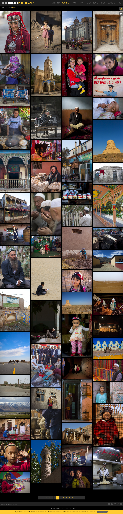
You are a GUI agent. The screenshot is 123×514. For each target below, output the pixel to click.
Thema (81, 3)
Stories (88, 3)
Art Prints (56, 3)
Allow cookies (102, 512)
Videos (102, 3)
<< (40, 498)
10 (73, 498)
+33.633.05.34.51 (70, 508)
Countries (65, 3)
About (120, 3)
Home (2, 7)
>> (83, 498)
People (95, 3)
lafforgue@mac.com (57, 508)
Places (74, 3)
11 (76, 498)
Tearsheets (111, 3)
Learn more (92, 511)
